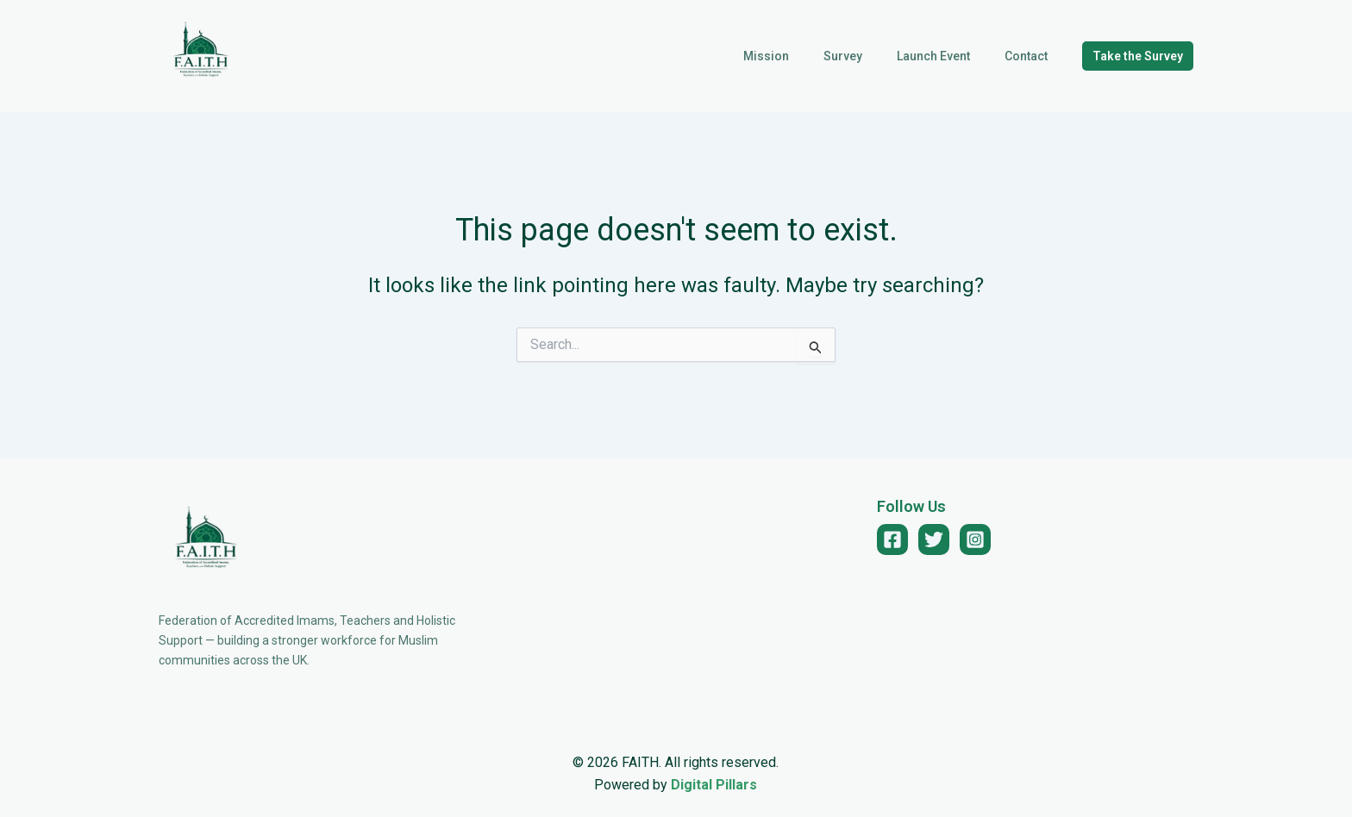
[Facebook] (892, 539)
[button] (1137, 56)
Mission (802, 56)
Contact (1031, 56)
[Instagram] (975, 539)
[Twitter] (933, 539)
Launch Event (949, 56)
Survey (868, 56)
